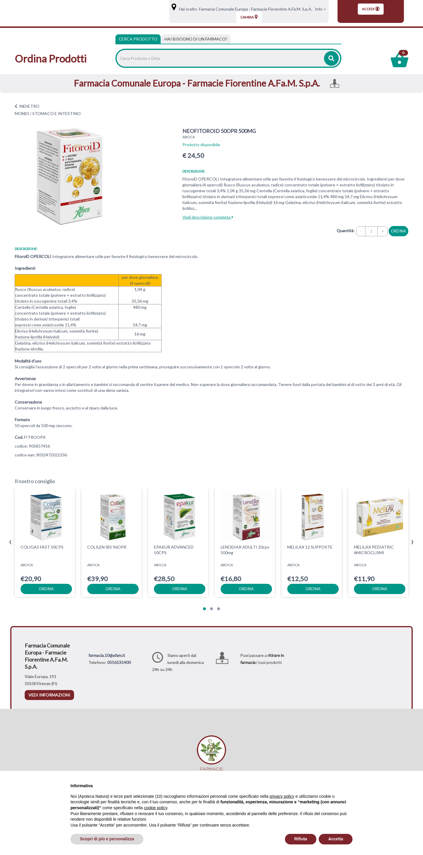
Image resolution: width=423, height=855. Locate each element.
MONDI (22, 113)
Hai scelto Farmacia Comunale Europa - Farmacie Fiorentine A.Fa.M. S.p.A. (244, 8)
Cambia (249, 17)
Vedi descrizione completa (207, 217)
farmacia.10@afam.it (106, 655)
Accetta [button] (335, 839)
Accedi (371, 8)
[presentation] (10, 542)
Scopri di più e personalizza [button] (107, 839)
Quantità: (346, 230)
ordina (398, 231)
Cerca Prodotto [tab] (138, 38)
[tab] (196, 39)
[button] (204, 609)
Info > (319, 8)
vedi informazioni (49, 694)
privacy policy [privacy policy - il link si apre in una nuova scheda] (282, 796)
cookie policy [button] (155, 807)
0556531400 (119, 662)
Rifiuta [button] (300, 839)
